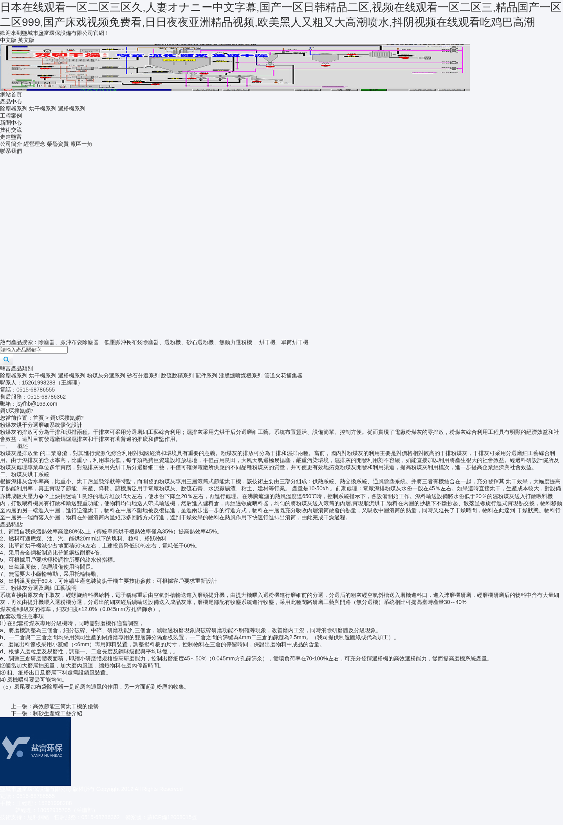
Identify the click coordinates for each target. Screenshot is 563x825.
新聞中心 (11, 123)
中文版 (8, 40)
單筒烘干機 (295, 342)
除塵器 (46, 342)
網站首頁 (11, 94)
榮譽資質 (58, 144)
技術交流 (11, 130)
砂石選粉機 (200, 342)
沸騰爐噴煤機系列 (241, 375)
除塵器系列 (13, 108)
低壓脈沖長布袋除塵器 (131, 342)
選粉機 (172, 342)
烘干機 (267, 342)
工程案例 (11, 115)
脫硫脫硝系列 (177, 375)
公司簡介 (11, 144)
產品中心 (11, 101)
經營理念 (34, 144)
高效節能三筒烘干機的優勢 (66, 706)
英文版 (26, 40)
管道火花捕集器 (283, 375)
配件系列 (206, 375)
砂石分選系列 (143, 375)
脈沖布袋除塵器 (79, 342)
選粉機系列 (71, 108)
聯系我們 (11, 151)
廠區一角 (81, 144)
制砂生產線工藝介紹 (57, 713)
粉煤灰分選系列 (106, 375)
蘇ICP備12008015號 (172, 817)
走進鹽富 (11, 137)
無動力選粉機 (235, 342)
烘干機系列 (42, 108)
